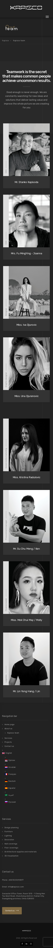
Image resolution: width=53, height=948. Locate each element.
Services (8, 738)
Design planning (12, 828)
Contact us (9, 746)
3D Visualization (12, 856)
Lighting (8, 836)
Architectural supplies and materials (21, 852)
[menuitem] (25, 753)
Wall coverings (11, 844)
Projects (8, 742)
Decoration (9, 840)
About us (8, 729)
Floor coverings (11, 848)
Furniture (9, 832)
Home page (10, 725)
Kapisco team (13, 733)
